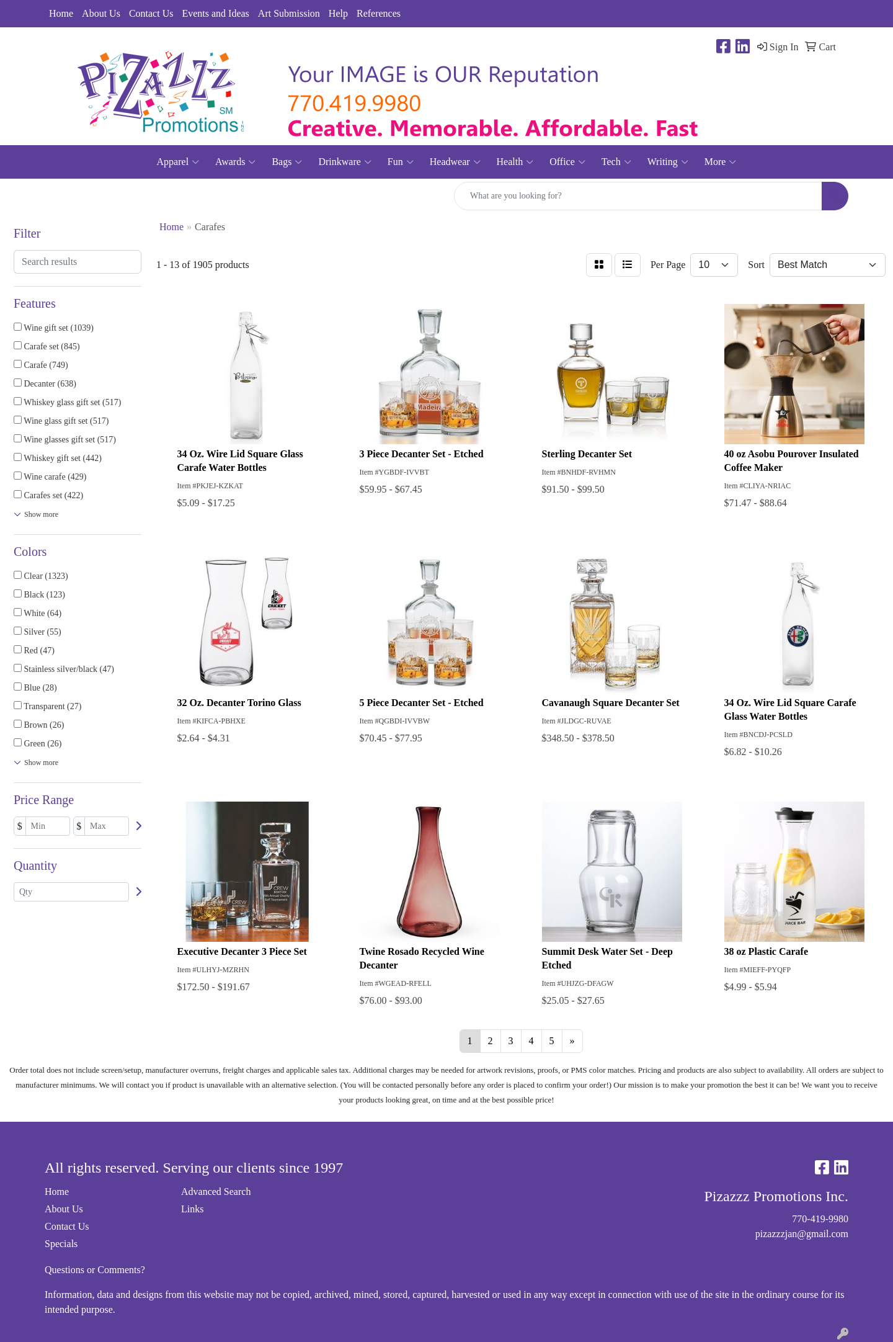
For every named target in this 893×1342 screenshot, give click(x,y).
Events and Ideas (215, 13)
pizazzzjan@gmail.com (801, 1233)
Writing (667, 161)
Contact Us (151, 13)
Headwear (455, 161)
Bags (287, 161)
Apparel (178, 161)
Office (567, 161)
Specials (61, 1243)
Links (192, 1209)
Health (515, 161)
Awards (235, 161)
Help (338, 13)
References (379, 13)
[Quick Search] (638, 196)
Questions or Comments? (95, 1269)
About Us (101, 13)
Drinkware (344, 161)
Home (61, 13)
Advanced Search (216, 1191)
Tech (616, 161)
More (720, 161)
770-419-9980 (820, 1219)
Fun (401, 161)
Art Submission (289, 13)
